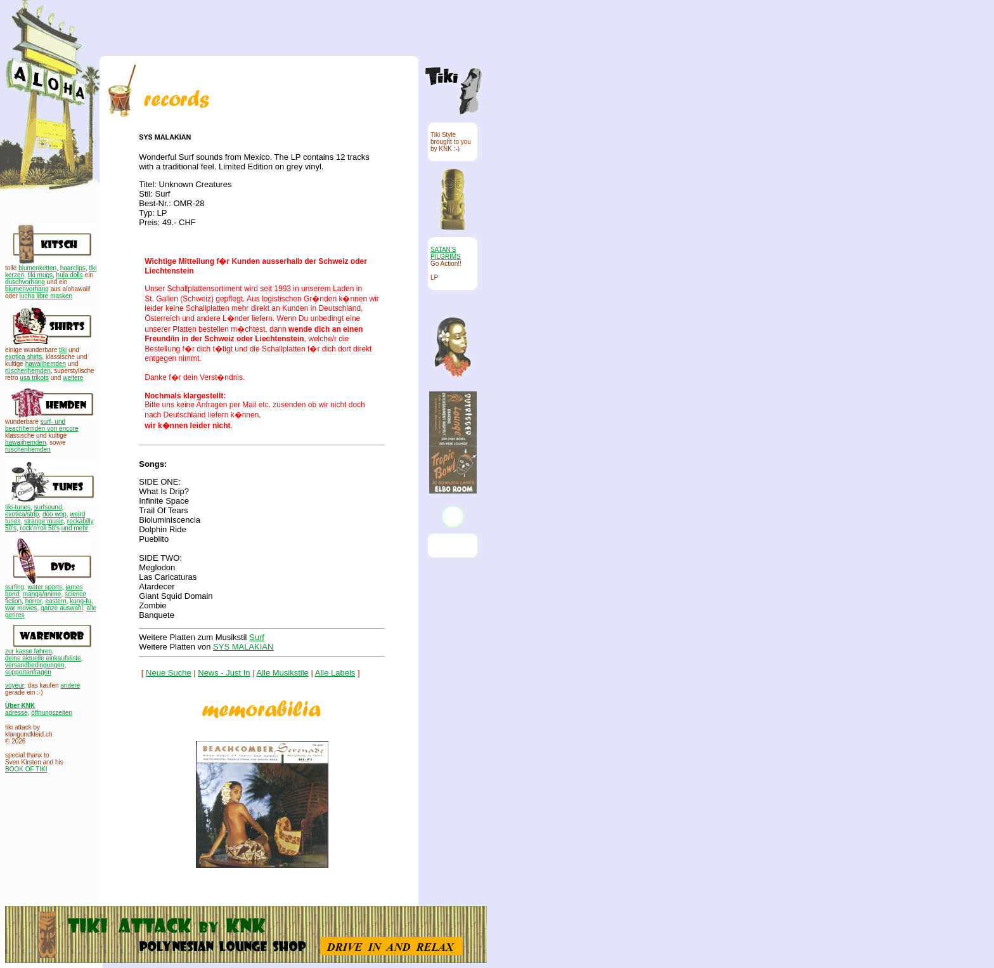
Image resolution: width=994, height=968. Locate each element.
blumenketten (37, 268)
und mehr (74, 528)
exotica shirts (23, 356)
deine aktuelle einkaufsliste (43, 658)
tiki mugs (40, 274)
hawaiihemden (46, 363)
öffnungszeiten (51, 712)
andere (70, 685)
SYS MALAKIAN (243, 646)
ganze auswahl (62, 608)
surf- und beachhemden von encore (42, 425)
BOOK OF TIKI (26, 769)
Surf (256, 637)
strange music (43, 521)
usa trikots (34, 377)
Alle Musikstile (283, 672)
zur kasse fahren (28, 651)
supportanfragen (28, 672)
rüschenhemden (28, 370)
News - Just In (224, 672)
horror (33, 601)
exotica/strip (22, 514)
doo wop (54, 514)
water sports (45, 587)
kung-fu (80, 601)
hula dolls (69, 274)
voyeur (14, 685)
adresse (16, 712)
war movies (21, 608)
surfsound (48, 507)
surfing (14, 587)
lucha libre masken (46, 295)
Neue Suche (168, 672)
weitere (73, 377)
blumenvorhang (27, 288)
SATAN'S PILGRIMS (445, 253)
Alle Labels (335, 672)
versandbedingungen (34, 665)
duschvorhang (25, 281)
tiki (63, 349)
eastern (55, 601)
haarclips (73, 268)
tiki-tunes (17, 507)
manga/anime (42, 594)
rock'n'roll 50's (40, 528)
